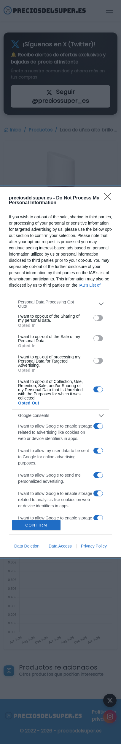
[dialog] (60, 372)
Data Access (60, 546)
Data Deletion (26, 546)
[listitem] (60, 304)
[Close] (109, 198)
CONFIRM (36, 525)
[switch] (98, 318)
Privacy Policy (94, 546)
